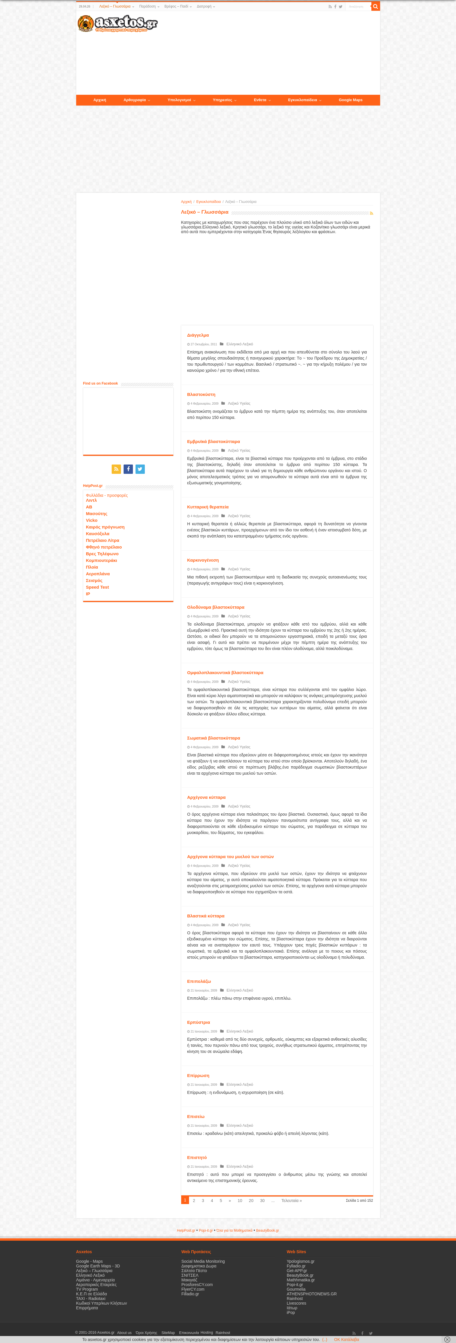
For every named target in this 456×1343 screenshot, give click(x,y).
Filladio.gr (190, 1294)
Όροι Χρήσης (141, 1333)
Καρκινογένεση (203, 560)
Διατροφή (204, 6)
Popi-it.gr (206, 1230)
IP (88, 592)
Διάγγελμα (198, 335)
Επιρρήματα (87, 1308)
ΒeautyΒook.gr (267, 1230)
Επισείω (196, 1116)
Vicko (92, 518)
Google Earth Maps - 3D (98, 1266)
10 (240, 1200)
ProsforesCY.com (197, 1284)
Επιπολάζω (199, 981)
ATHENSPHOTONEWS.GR (312, 1294)
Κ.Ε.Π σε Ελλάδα (91, 1294)
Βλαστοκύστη (201, 394)
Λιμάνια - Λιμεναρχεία (95, 1280)
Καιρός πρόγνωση (105, 525)
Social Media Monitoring (203, 1261)
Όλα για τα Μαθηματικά (235, 1230)
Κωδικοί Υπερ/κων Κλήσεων (101, 1303)
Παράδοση (147, 6)
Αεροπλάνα (98, 572)
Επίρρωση (198, 1075)
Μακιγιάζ (189, 1280)
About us (122, 1333)
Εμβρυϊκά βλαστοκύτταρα (213, 441)
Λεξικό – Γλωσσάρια (114, 6)
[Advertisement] (269, 53)
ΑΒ (89, 505)
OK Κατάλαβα (346, 1339)
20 (251, 1200)
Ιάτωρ (292, 1308)
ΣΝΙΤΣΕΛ (190, 1275)
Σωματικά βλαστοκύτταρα (213, 737)
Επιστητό (197, 1157)
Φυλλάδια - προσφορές (107, 494)
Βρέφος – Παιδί (176, 6)
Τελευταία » (292, 1200)
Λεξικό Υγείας (237, 403)
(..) (324, 1339)
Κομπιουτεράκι (101, 558)
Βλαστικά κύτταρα (206, 915)
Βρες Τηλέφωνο (102, 552)
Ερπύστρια (198, 1022)
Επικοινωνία (178, 1333)
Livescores (296, 1303)
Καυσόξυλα (98, 532)
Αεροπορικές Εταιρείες (96, 1284)
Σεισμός (94, 578)
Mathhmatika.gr (301, 1280)
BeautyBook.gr (300, 1275)
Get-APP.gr (297, 1270)
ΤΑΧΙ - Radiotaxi (91, 1298)
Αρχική (186, 202)
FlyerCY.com (192, 1289)
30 (262, 1200)
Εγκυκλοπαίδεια (208, 202)
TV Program (87, 1289)
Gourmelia (296, 1289)
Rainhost (295, 1298)
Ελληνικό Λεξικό (237, 344)
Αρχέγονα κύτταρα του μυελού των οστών (230, 856)
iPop (291, 1312)
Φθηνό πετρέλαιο (104, 545)
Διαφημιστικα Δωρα (198, 1266)
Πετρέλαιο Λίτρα (102, 538)
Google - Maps (89, 1261)
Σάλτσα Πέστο (194, 1270)
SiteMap (160, 1333)
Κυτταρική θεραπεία (208, 506)
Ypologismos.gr (300, 1261)
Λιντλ (91, 498)
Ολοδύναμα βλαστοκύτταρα (216, 607)
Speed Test (97, 585)
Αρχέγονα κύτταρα (206, 797)
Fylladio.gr (296, 1266)
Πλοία (92, 565)
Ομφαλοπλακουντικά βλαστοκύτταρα (225, 672)
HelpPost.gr (186, 1230)
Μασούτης (97, 512)
